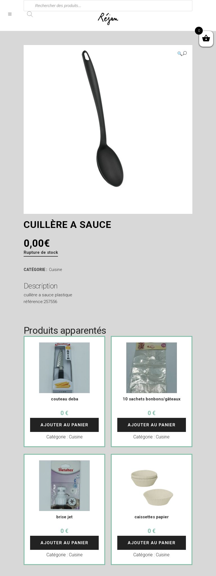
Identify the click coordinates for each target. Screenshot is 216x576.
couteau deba (64, 399)
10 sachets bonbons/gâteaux (152, 399)
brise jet (64, 516)
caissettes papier (151, 516)
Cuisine (55, 269)
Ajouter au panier (64, 424)
